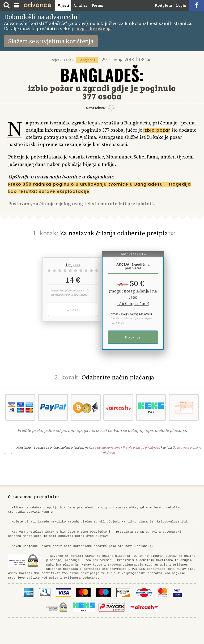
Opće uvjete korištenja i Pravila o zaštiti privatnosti (124, 447)
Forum (97, 5)
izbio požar (156, 130)
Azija (67, 60)
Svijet (54, 60)
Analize (80, 5)
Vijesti (63, 5)
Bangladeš (86, 60)
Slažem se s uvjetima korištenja (51, 41)
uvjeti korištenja (94, 28)
